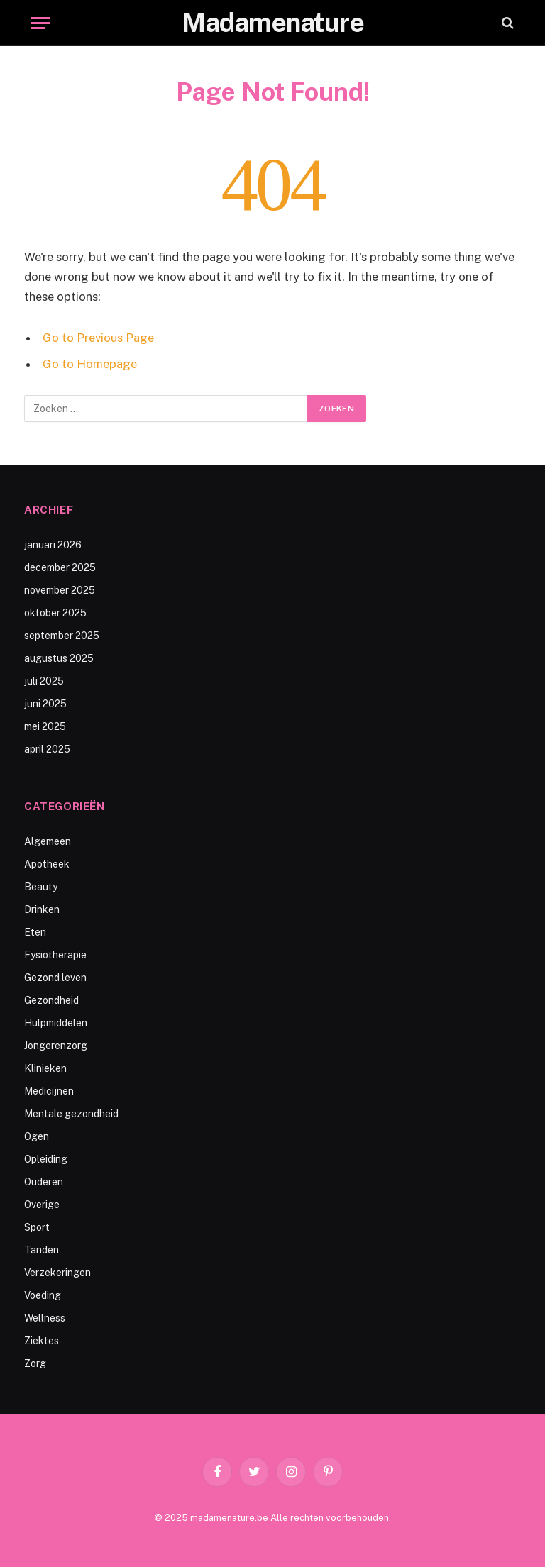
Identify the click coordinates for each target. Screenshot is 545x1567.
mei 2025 (45, 726)
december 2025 (60, 567)
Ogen (36, 1136)
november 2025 (59, 590)
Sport (37, 1227)
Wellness (44, 1318)
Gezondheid (51, 1000)
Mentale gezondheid (71, 1113)
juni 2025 (45, 703)
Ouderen (43, 1181)
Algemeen (47, 841)
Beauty (40, 886)
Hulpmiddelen (55, 1023)
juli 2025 (44, 681)
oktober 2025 (55, 613)
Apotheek (47, 864)
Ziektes (41, 1340)
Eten (35, 932)
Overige (42, 1204)
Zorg (35, 1363)
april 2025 (47, 749)
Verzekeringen (57, 1272)
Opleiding (45, 1159)
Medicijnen (49, 1091)
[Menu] (40, 23)
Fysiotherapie (55, 954)
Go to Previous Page (98, 338)
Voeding (42, 1295)
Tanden (41, 1250)
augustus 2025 (59, 658)
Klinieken (45, 1068)
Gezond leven (55, 977)
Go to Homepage (90, 364)
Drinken (42, 909)
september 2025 (61, 635)
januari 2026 (53, 544)
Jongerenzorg (55, 1045)
